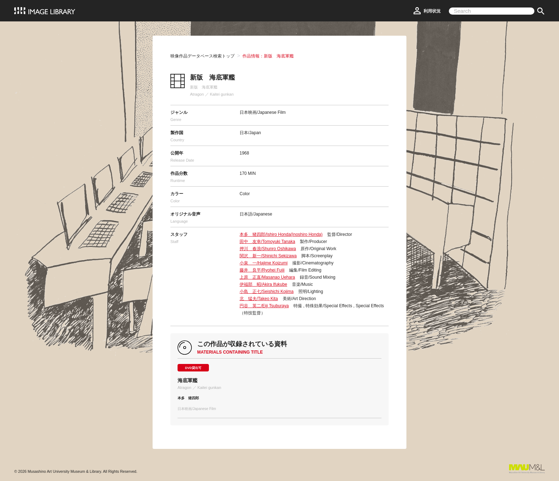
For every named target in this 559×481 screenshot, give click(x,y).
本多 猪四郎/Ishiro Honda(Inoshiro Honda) (281, 234)
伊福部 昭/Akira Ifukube (263, 284)
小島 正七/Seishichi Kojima (266, 291)
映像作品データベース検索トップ (202, 56)
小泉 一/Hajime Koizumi (264, 262)
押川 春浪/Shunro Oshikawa (268, 248)
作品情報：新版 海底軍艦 (268, 56)
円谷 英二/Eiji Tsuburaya (264, 305)
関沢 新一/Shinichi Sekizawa (268, 255)
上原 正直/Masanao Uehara (267, 277)
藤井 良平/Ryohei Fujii (262, 270)
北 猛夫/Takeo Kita (259, 298)
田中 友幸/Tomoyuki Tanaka (267, 241)
